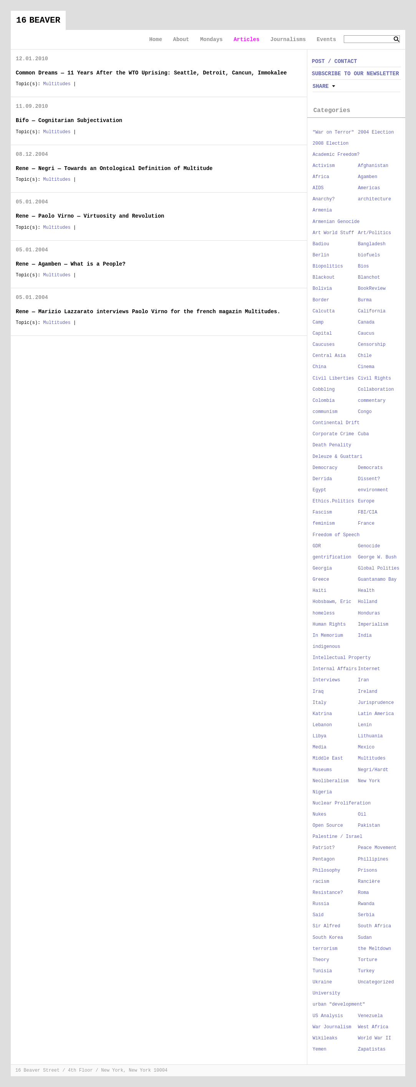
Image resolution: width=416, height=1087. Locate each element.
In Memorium (328, 635)
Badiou (321, 244)
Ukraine (322, 982)
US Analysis (328, 1016)
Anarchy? (324, 199)
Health (366, 590)
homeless (324, 613)
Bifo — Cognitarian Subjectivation (69, 120)
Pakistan (369, 825)
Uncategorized (376, 982)
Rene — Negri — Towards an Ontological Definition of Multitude (114, 168)
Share (321, 86)
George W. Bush (377, 557)
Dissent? (369, 479)
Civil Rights (374, 378)
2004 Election (376, 132)
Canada (366, 322)
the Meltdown (374, 949)
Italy (320, 702)
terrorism (325, 949)
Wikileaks (325, 1038)
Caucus (366, 333)
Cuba (363, 434)
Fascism (322, 512)
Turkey (366, 971)
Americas (369, 188)
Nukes (320, 814)
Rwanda (366, 904)
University (326, 993)
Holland (367, 602)
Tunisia (322, 971)
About (181, 39)
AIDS (318, 188)
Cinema (366, 367)
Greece (321, 579)
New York (369, 781)
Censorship (372, 344)
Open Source (328, 825)
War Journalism (332, 1027)
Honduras (369, 613)
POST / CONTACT (334, 61)
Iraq (318, 691)
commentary (372, 400)
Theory (321, 960)
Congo (365, 412)
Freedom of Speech (336, 535)
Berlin (321, 255)
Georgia (322, 568)
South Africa (374, 926)
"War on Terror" (333, 132)
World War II (374, 1038)
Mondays (211, 39)
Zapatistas (372, 1049)
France (366, 523)
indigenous (326, 646)
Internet (369, 669)
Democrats (370, 468)
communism (325, 412)
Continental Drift (336, 423)
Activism (324, 166)
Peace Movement (377, 848)
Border (321, 300)
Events (326, 39)
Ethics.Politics (333, 501)
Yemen (320, 1049)
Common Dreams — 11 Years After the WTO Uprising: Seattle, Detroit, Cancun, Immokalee (151, 73)
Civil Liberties (333, 378)
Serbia (366, 915)
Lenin (365, 725)
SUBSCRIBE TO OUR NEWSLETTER (355, 74)
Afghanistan (373, 166)
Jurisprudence (376, 702)
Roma (363, 892)
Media (320, 747)
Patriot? (324, 848)
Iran (363, 680)
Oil (362, 814)
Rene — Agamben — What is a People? (71, 264)
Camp (318, 322)
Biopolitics (328, 266)
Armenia (322, 210)
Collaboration (376, 389)
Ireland (367, 691)
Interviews (326, 680)
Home (155, 39)
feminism (324, 523)
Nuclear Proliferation (342, 803)
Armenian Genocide (336, 222)
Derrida (322, 479)
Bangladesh (372, 244)
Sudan (365, 937)
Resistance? (328, 892)
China (320, 367)
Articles (246, 39)
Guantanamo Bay (377, 579)
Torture (367, 960)
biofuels (369, 255)
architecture (374, 199)
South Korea (328, 937)
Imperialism (373, 624)
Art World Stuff (333, 233)
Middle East (328, 758)
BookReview (372, 288)
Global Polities (378, 568)
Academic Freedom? (336, 154)
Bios (363, 266)
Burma (365, 300)
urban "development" (339, 1004)
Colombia (324, 400)
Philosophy (326, 870)
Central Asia (329, 355)
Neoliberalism (331, 781)
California (372, 311)
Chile (365, 355)
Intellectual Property (342, 658)
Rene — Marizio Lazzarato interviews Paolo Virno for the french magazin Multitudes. (148, 312)
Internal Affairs (335, 669)
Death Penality (332, 445)
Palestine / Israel (338, 836)
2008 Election (331, 143)
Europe (366, 501)
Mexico (366, 747)
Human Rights (329, 624)
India (365, 635)
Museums (322, 770)
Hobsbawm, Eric (332, 602)
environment (373, 490)
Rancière (369, 881)
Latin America (376, 714)
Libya (320, 736)
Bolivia (322, 288)
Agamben (367, 177)
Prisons (367, 870)
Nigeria (322, 792)
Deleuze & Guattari (338, 456)
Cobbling (324, 389)
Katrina (322, 714)
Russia (321, 904)
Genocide (369, 546)
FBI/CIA (367, 512)
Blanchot (369, 277)
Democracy (325, 468)
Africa (321, 177)
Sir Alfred (326, 926)
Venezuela (370, 1016)
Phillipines (373, 859)
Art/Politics (374, 233)
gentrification (332, 557)
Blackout (324, 277)
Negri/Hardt (373, 770)
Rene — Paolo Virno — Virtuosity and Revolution (90, 216)
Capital (322, 333)
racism (321, 881)
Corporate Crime (333, 434)
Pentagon (324, 859)
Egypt (320, 490)
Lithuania (370, 736)
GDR (317, 546)
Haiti (320, 590)
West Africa (373, 1027)
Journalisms (288, 39)
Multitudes (56, 84)
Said (318, 915)
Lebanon (322, 725)
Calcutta (324, 311)
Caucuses (324, 344)
